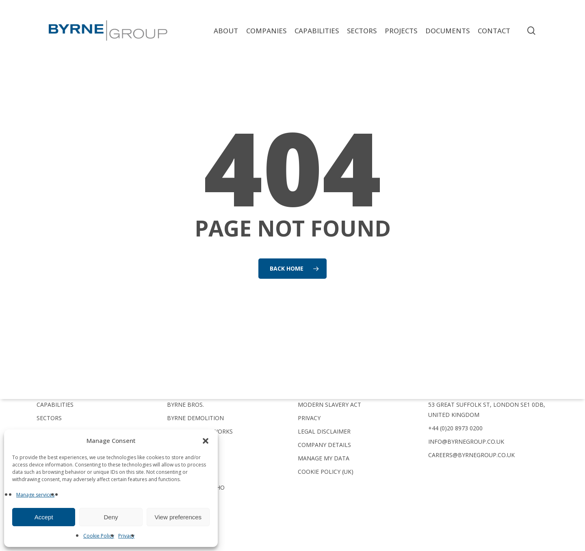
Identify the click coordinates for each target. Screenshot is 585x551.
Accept (44, 517)
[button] (206, 441)
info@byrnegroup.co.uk (466, 441)
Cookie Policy (98, 535)
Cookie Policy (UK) (325, 471)
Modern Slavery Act (329, 404)
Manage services (35, 494)
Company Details (324, 445)
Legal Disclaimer (324, 431)
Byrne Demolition (195, 418)
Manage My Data (323, 458)
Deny (111, 517)
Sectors (49, 418)
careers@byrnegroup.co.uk (471, 455)
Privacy (126, 535)
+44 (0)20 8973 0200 (455, 428)
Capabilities (55, 404)
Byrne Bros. (185, 404)
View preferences (178, 517)
